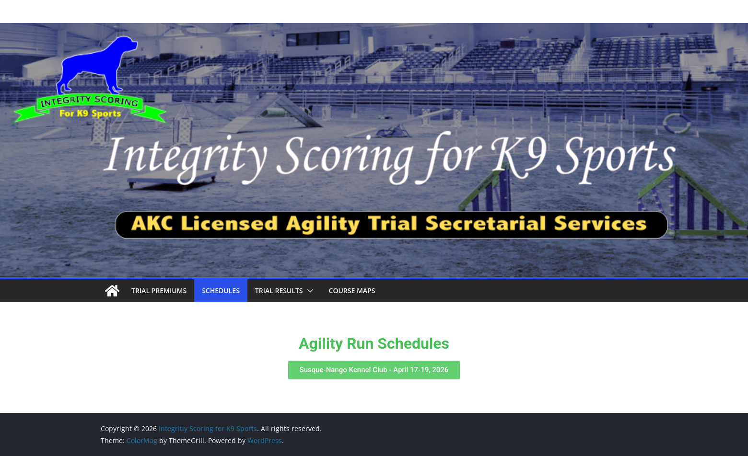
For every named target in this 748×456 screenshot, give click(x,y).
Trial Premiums (159, 290)
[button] (308, 290)
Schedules (221, 290)
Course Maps (352, 290)
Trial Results (279, 290)
